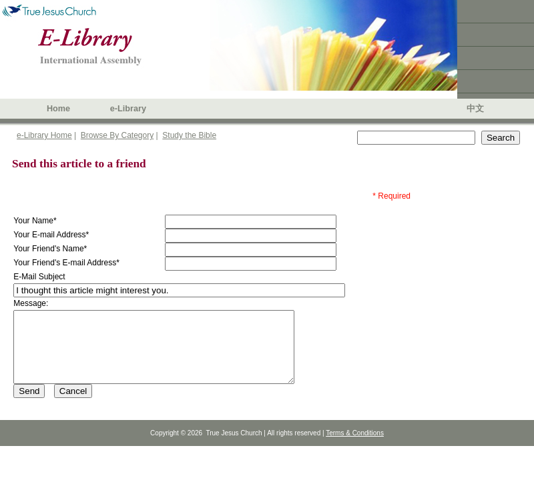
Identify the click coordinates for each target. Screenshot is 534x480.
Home (58, 108)
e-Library (128, 108)
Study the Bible (189, 135)
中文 (475, 108)
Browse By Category (117, 135)
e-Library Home (44, 135)
